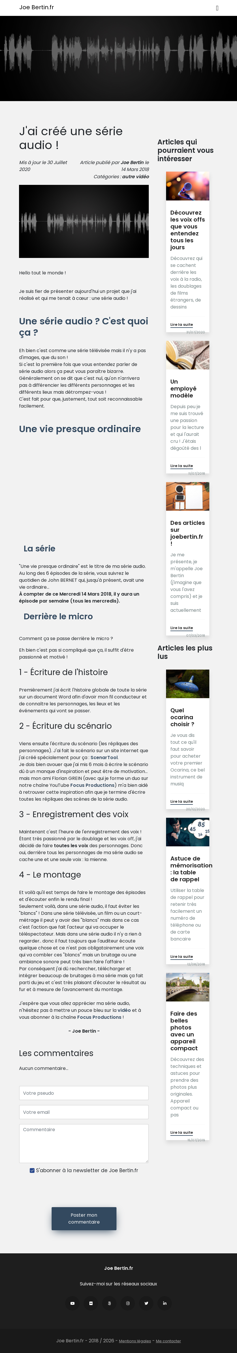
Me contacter (168, 1341)
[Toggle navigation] (217, 8)
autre (128, 176)
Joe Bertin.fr (36, 7)
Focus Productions (92, 785)
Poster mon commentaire (84, 1218)
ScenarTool (104, 757)
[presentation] (84, 1191)
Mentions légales (135, 1341)
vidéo (142, 176)
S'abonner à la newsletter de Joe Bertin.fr (87, 1170)
